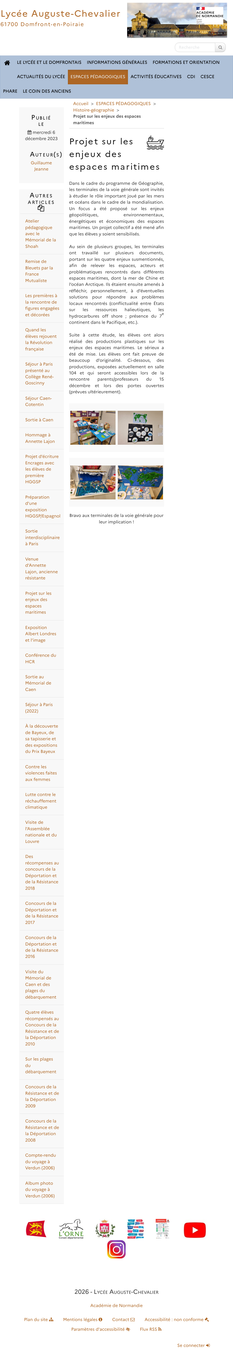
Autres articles (41, 201)
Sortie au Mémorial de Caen (38, 683)
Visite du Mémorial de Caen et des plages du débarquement (41, 984)
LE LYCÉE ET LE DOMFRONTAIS (49, 62)
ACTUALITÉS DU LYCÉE (41, 76)
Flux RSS (151, 1329)
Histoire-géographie (93, 110)
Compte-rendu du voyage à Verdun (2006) (40, 1162)
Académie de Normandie (116, 1305)
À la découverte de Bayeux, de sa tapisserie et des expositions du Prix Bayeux (41, 739)
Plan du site (38, 1319)
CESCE (207, 76)
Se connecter (193, 1345)
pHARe (10, 91)
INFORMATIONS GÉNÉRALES (117, 62)
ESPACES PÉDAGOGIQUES (98, 76)
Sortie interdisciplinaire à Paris (42, 538)
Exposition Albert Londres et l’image (40, 634)
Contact (123, 1319)
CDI (191, 76)
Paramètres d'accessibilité (100, 1329)
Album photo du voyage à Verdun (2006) (40, 1190)
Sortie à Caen (39, 420)
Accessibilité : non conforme (177, 1319)
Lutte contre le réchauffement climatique (41, 801)
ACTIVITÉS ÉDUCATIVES (156, 76)
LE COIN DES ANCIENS (47, 91)
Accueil (81, 103)
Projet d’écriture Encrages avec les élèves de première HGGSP (42, 469)
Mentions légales (82, 1319)
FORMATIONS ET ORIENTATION (186, 62)
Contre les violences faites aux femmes (41, 773)
